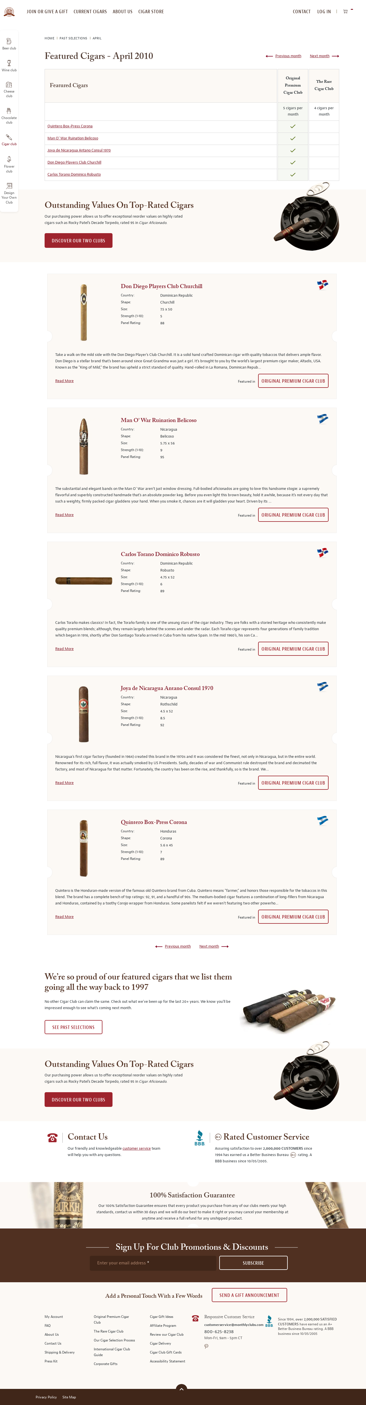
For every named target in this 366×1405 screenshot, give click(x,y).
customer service (137, 1148)
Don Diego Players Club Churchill (74, 162)
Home (50, 38)
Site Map (69, 1397)
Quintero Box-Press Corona (70, 126)
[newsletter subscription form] (153, 1263)
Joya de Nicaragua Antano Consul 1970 (79, 150)
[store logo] (9, 8)
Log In (324, 11)
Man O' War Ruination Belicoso (72, 138)
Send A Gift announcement (249, 1295)
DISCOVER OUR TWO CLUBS (78, 240)
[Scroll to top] (181, 1389)
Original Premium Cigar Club (293, 381)
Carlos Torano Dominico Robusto (74, 174)
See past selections (73, 1027)
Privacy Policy (46, 1397)
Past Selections (74, 38)
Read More (64, 381)
